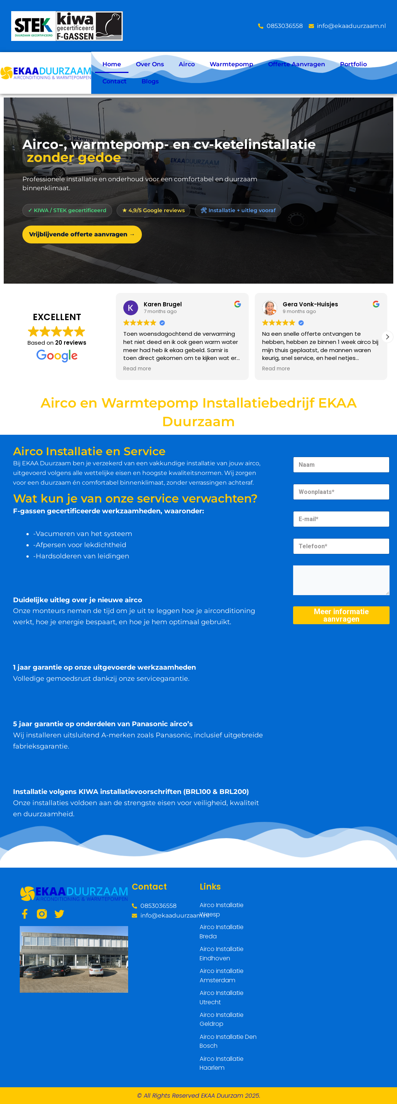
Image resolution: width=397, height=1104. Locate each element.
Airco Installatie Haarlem (221, 1063)
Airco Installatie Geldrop (221, 1020)
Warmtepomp (231, 64)
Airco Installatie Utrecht (221, 999)
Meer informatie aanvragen (341, 615)
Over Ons (150, 64)
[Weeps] (301, 930)
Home (111, 64)
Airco (187, 64)
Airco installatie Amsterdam (221, 977)
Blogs (150, 81)
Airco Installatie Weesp (221, 912)
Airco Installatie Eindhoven (221, 955)
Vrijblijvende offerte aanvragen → (82, 234)
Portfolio (353, 64)
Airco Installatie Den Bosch (228, 1042)
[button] (387, 336)
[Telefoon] (341, 546)
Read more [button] (137, 369)
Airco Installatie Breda (221, 934)
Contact (114, 81)
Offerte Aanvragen (296, 64)
